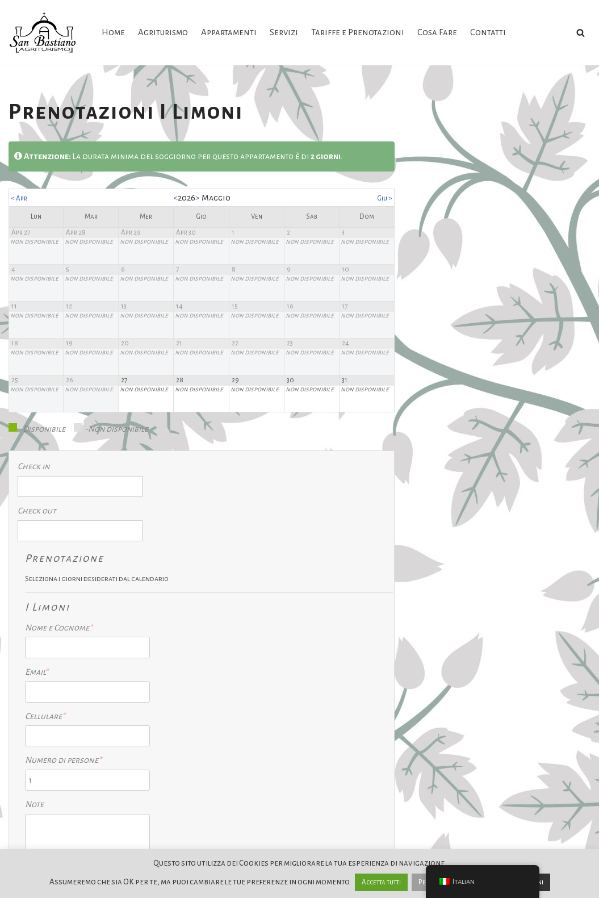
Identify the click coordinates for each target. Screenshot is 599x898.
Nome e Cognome (235, 550)
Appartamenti (229, 32)
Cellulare (222, 639)
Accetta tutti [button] (381, 882)
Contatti (488, 32)
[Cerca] (580, 32)
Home (113, 32)
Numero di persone (238, 684)
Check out (37, 516)
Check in (34, 471)
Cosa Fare (438, 32)
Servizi (284, 32)
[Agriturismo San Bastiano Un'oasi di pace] (45, 32)
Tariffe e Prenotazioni (358, 32)
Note (211, 728)
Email (213, 595)
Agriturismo (163, 32)
